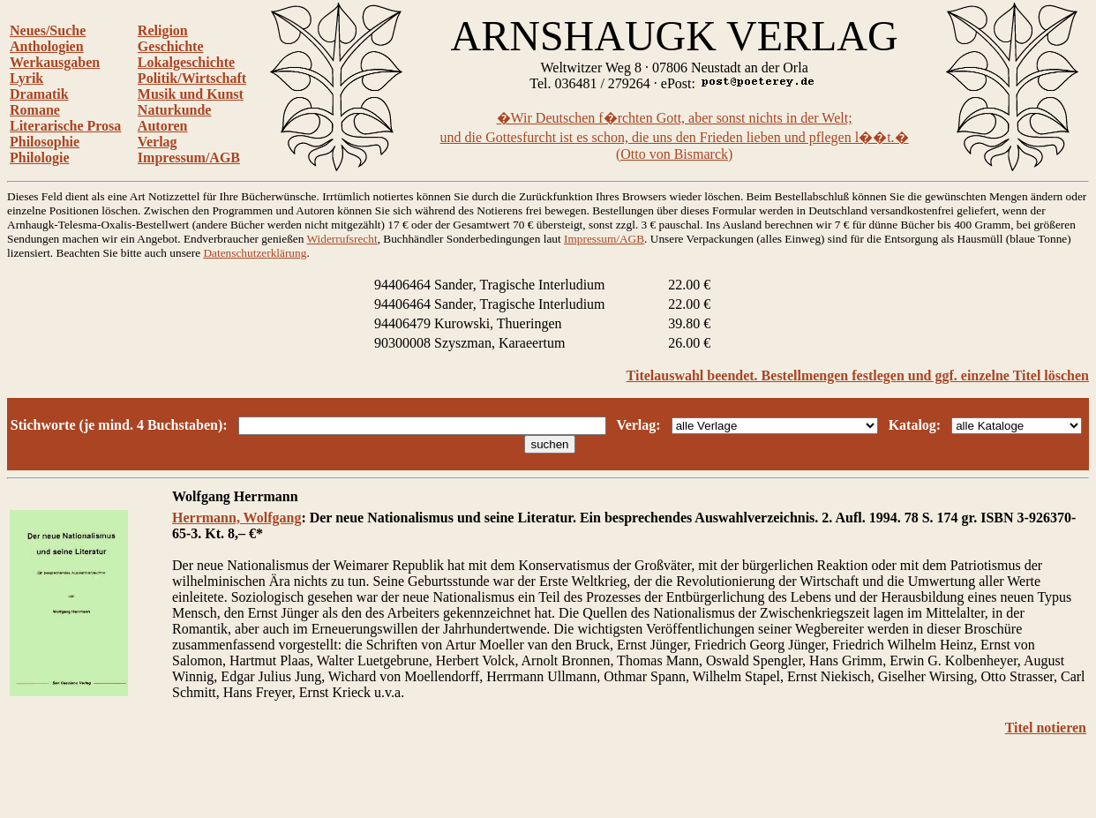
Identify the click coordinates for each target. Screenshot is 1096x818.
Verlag (157, 141)
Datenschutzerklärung (254, 252)
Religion (163, 30)
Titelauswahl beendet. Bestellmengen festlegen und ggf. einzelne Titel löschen (858, 375)
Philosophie (44, 141)
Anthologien (47, 46)
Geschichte (171, 46)
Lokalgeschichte (186, 62)
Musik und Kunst (191, 93)
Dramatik (39, 93)
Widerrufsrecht (342, 238)
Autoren (163, 125)
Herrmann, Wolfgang (236, 517)
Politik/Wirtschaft (192, 78)
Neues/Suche (48, 30)
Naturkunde (175, 109)
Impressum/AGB (189, 157)
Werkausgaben (55, 62)
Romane (35, 109)
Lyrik (26, 78)
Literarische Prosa (65, 125)
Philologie (40, 157)
